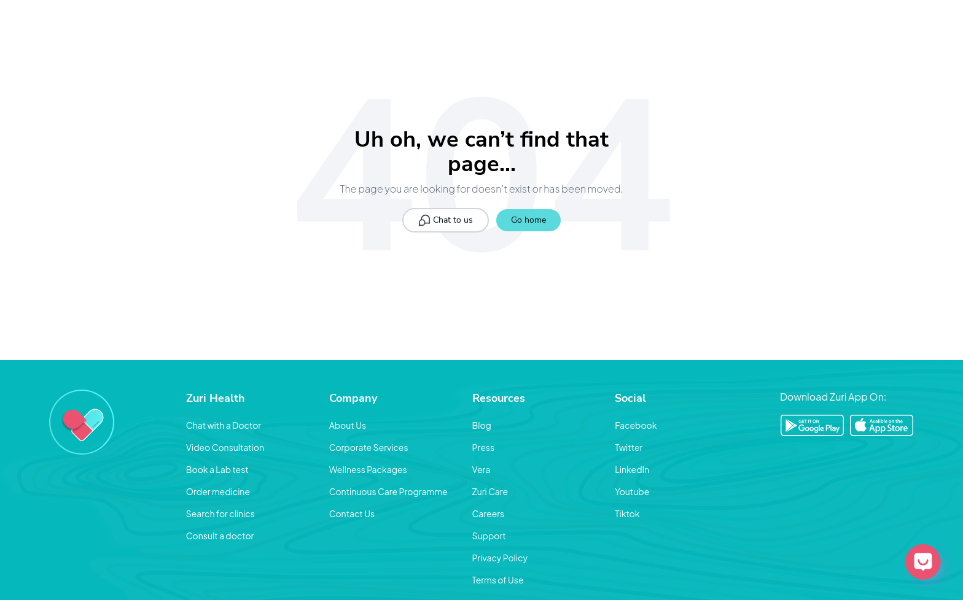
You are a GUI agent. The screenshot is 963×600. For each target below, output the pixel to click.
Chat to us (445, 220)
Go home (528, 220)
